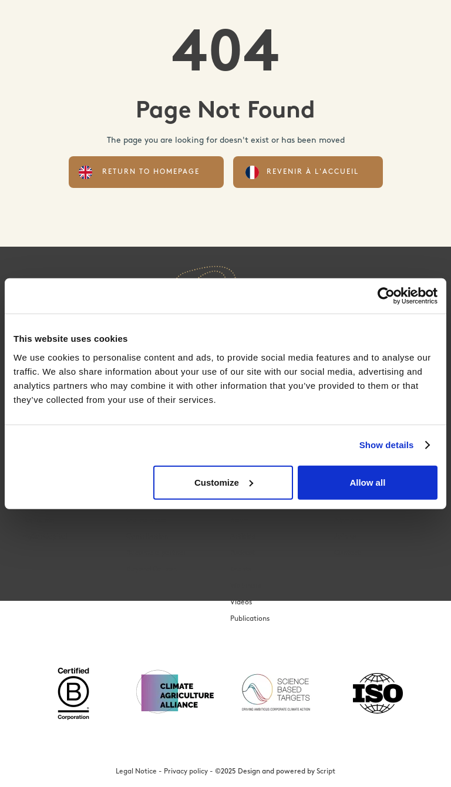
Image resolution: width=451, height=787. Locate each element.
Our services (146, 520)
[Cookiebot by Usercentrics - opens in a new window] (386, 296)
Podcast (242, 553)
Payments (38, 520)
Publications (250, 619)
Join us (345, 536)
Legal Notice (136, 771)
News (239, 520)
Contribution (147, 536)
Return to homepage (151, 172)
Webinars (245, 586)
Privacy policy (186, 771)
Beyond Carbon (151, 569)
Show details (386, 445)
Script (326, 771)
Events (240, 569)
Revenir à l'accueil (313, 172)
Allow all (367, 482)
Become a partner (156, 553)
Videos (241, 602)
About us (348, 520)
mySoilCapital (44, 536)
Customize (223, 482)
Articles (242, 536)
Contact (347, 553)
